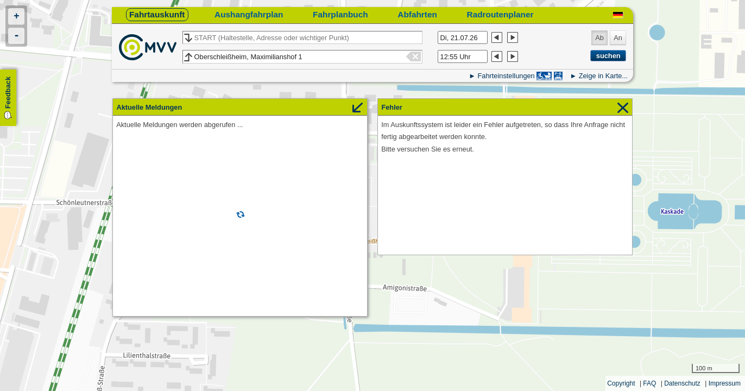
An (618, 38)
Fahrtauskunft (157, 14)
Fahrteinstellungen (505, 76)
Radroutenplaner (500, 14)
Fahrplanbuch (340, 14)
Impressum (725, 383)
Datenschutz (682, 383)
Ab (599, 38)
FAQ (649, 383)
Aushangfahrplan (248, 14)
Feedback (8, 93)
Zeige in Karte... (603, 76)
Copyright (621, 383)
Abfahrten (417, 14)
